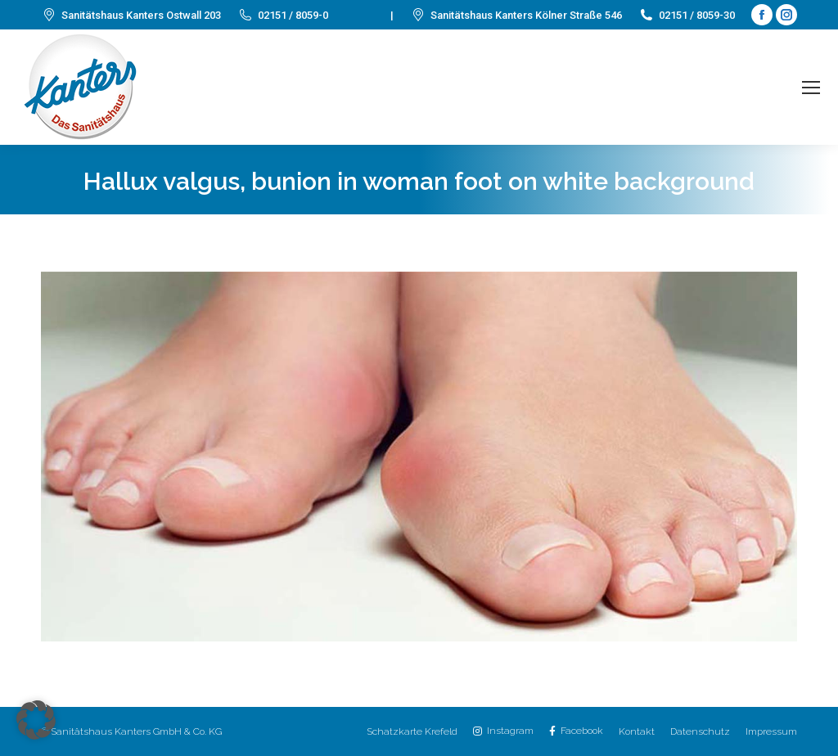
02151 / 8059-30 (686, 15)
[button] (36, 720)
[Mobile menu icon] (811, 87)
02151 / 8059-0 (282, 15)
